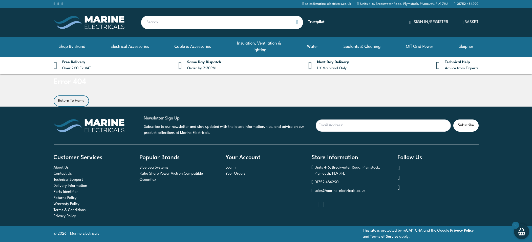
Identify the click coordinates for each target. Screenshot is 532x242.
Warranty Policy (66, 204)
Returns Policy (65, 198)
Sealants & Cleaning (362, 47)
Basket (470, 22)
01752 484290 (325, 182)
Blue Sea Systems (154, 168)
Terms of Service (384, 237)
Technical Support (68, 180)
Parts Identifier (66, 192)
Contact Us (63, 174)
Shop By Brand (72, 47)
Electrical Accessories (130, 47)
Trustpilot (316, 22)
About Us (61, 168)
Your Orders (236, 174)
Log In (231, 168)
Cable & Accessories (192, 47)
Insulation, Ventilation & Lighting (259, 47)
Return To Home (71, 101)
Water (312, 47)
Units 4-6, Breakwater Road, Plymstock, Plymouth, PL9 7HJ (402, 4)
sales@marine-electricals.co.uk (339, 191)
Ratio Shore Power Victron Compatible (171, 174)
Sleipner (466, 47)
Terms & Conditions (70, 210)
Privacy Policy (65, 216)
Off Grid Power (419, 47)
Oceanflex (148, 180)
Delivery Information (70, 186)
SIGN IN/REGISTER (428, 22)
